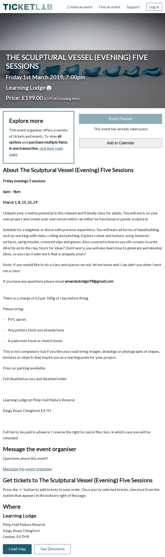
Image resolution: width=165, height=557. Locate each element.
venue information (49, 88)
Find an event (109, 7)
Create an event (79, 7)
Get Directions (52, 549)
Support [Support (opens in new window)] (133, 7)
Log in (154, 7)
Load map (17, 549)
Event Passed (120, 119)
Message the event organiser (27, 469)
